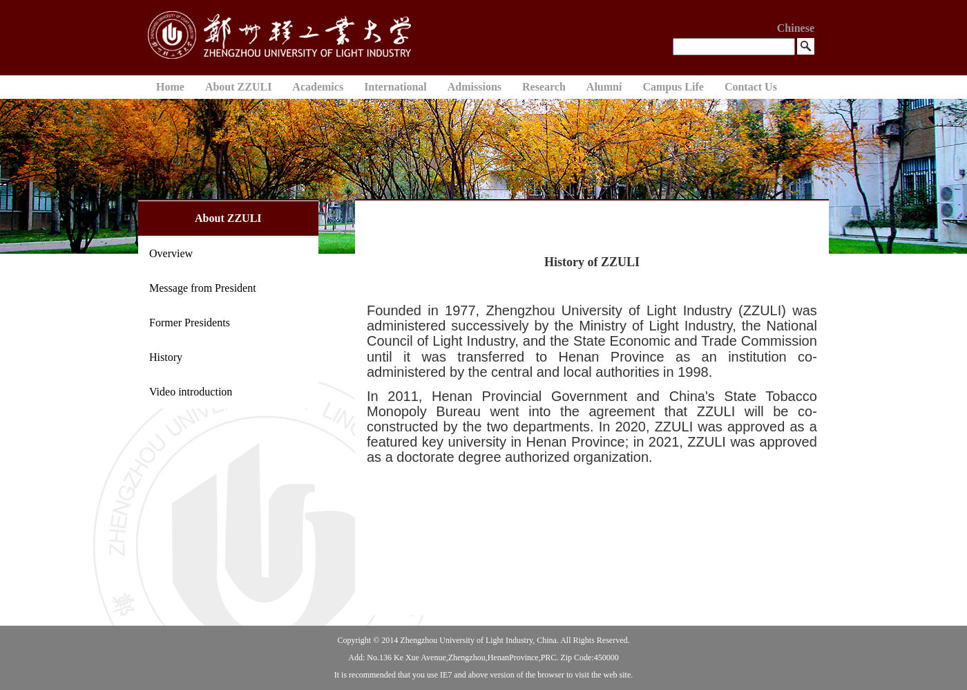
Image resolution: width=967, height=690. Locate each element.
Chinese (795, 28)
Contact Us (751, 87)
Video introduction (190, 392)
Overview (171, 253)
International (395, 87)
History (165, 357)
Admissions (474, 87)
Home (170, 87)
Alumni (604, 87)
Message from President (202, 288)
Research (544, 87)
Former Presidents (189, 322)
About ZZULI (238, 87)
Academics (317, 87)
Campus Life (672, 87)
